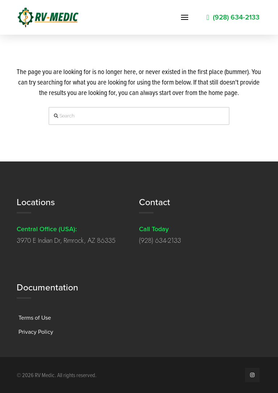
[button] (184, 17)
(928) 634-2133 (160, 240)
